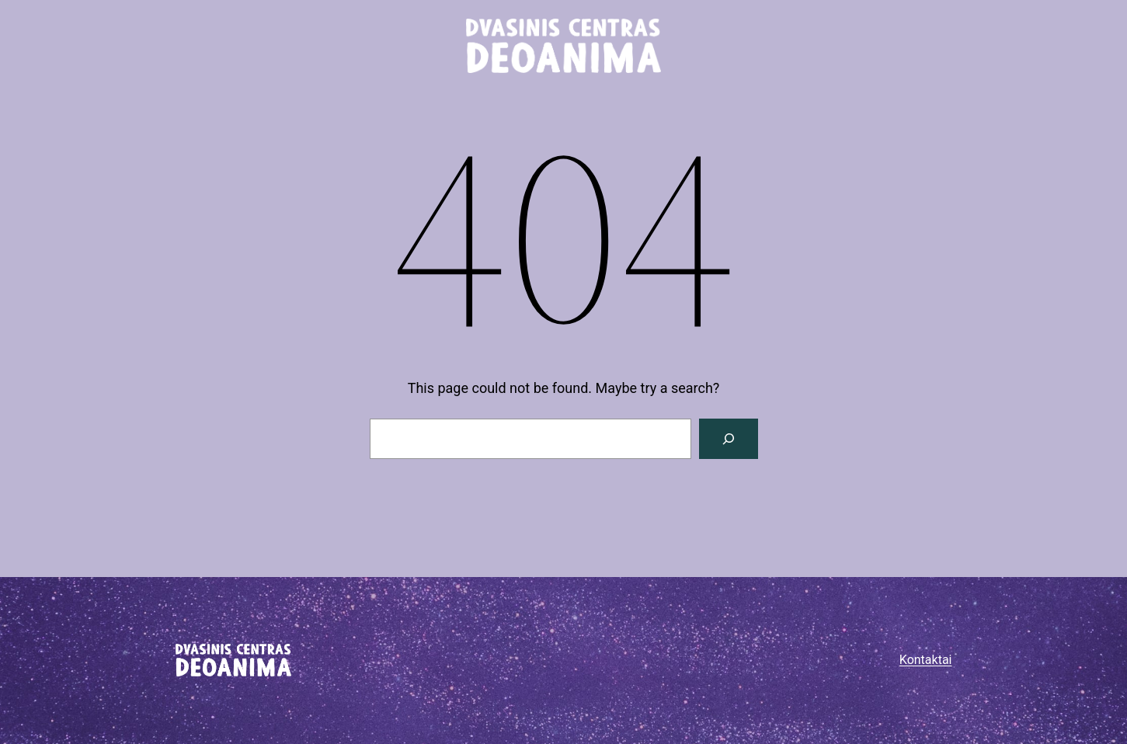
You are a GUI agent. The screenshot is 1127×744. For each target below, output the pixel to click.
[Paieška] (728, 439)
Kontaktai (925, 659)
